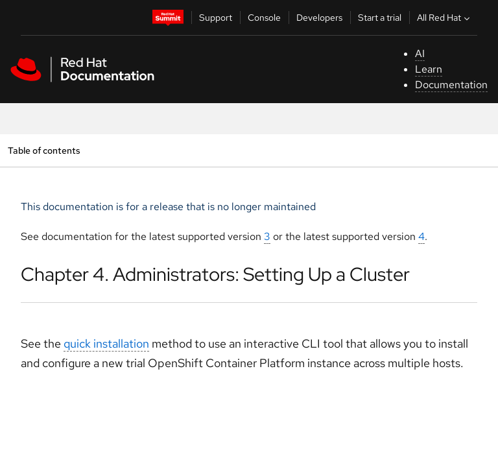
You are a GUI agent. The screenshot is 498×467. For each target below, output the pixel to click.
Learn (428, 69)
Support (215, 17)
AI (420, 53)
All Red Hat (445, 17)
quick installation (106, 343)
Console (264, 17)
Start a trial (379, 17)
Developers (319, 17)
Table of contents (43, 150)
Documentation (451, 84)
